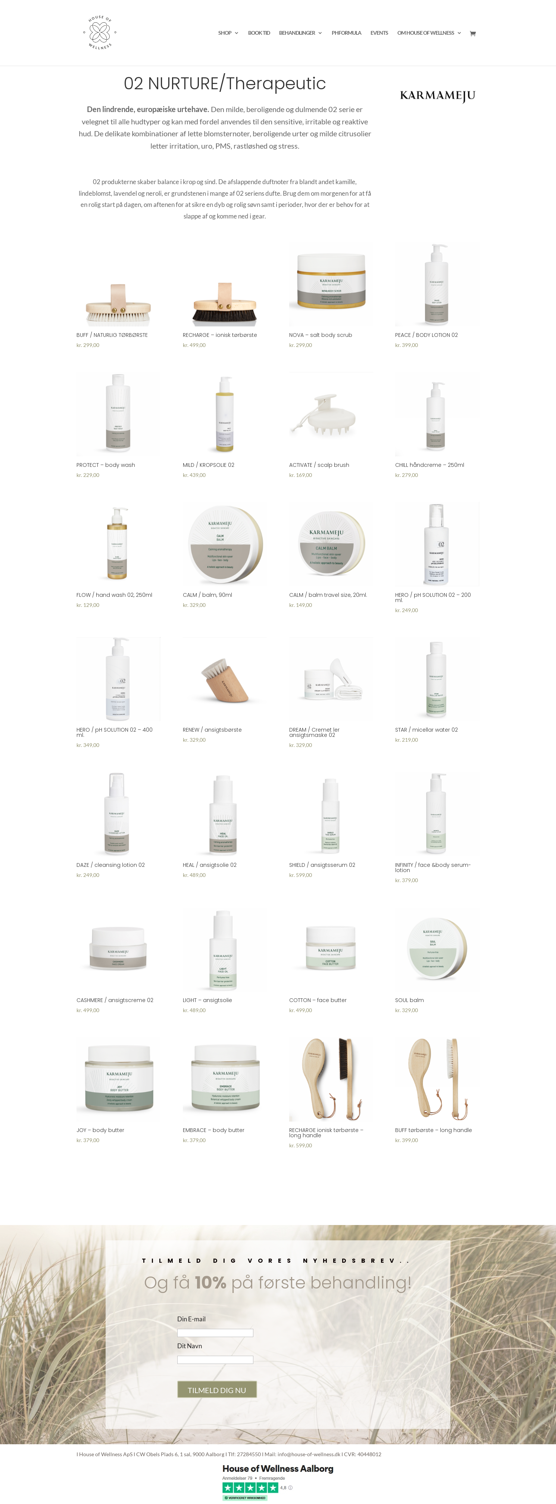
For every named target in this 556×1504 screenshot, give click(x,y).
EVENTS (379, 33)
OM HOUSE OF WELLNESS (425, 33)
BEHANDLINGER (297, 33)
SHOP (224, 33)
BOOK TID (259, 33)
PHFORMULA (346, 33)
